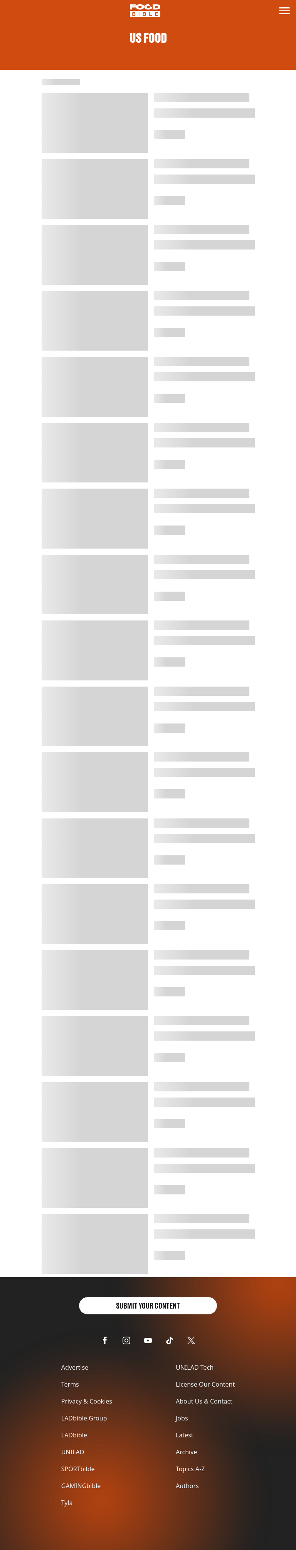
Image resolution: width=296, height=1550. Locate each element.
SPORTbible (78, 1469)
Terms (70, 1384)
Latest (184, 1435)
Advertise (74, 1367)
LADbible (74, 1435)
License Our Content (205, 1384)
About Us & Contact (204, 1401)
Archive (186, 1452)
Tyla (67, 1502)
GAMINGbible (81, 1486)
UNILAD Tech (195, 1367)
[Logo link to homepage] (145, 11)
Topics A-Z (190, 1469)
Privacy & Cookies (86, 1401)
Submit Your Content (148, 1305)
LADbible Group (84, 1418)
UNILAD (72, 1452)
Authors (187, 1486)
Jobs (182, 1418)
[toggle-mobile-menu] (284, 10)
